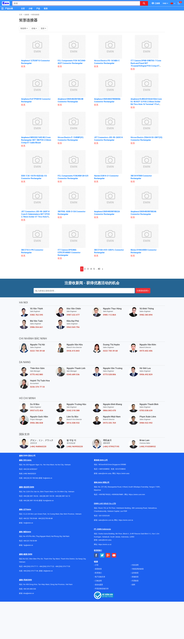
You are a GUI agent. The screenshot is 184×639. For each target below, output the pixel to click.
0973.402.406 (146, 351)
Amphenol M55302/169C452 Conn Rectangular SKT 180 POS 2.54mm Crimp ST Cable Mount (36, 140)
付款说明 (135, 565)
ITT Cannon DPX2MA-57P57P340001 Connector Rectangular (69, 252)
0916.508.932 (73, 423)
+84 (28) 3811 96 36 (30, 496)
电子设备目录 (99, 577)
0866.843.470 (109, 410)
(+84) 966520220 (29, 474)
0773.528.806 (109, 374)
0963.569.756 (73, 327)
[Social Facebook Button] (96, 555)
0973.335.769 (109, 423)
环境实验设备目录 (101, 589)
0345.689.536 (73, 374)
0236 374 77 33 (37, 387)
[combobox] (74, 3)
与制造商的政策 (137, 569)
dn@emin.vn (48, 571)
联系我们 (98, 573)
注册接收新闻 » (143, 291)
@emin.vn (29, 545)
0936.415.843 (73, 351)
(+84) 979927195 (111, 446)
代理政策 (135, 581)
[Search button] (144, 3)
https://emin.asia (123, 473)
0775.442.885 (36, 374)
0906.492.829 (146, 374)
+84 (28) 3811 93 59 (46, 496)
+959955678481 (117, 494)
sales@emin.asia (104, 473)
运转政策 (135, 573)
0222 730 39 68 (37, 351)
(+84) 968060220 (38, 446)
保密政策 (98, 569)
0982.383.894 (146, 315)
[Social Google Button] (108, 555)
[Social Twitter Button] (102, 555)
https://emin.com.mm (137, 494)
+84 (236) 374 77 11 (30, 566)
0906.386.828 (36, 423)
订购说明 (98, 581)
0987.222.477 (73, 315)
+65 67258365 (120, 469)
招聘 (133, 585)
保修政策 (135, 577)
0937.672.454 (36, 410)
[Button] (2, 9)
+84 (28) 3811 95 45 (30, 500)
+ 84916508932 (104, 469)
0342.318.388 (73, 410)
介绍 (30, 8)
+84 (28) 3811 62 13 (62, 496)
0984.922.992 (146, 423)
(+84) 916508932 (148, 446)
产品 (38, 8)
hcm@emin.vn (48, 500)
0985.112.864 (109, 315)
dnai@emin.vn (28, 593)
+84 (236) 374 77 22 (46, 566)
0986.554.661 (36, 327)
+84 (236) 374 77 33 (62, 566)
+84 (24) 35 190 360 (30, 478)
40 (99, 269)
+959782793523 (105, 494)
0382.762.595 (36, 315)
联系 (46, 8)
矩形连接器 (35, 15)
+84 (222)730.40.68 (45, 518)
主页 (23, 8)
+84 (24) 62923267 (30, 469)
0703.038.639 (146, 410)
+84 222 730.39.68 (30, 518)
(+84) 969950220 (75, 446)
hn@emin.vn (47, 478)
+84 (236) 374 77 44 (30, 571)
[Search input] (74, 3)
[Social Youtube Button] (114, 555)
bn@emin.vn (28, 523)
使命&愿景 (98, 585)
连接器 (26, 15)
